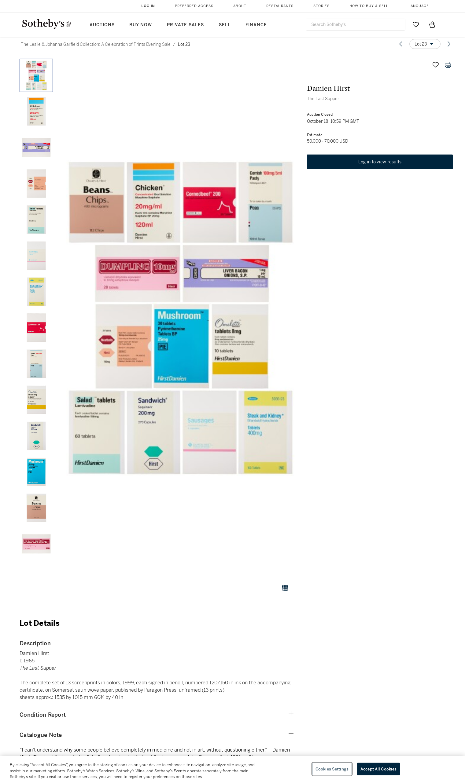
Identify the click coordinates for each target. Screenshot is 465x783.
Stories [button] (321, 6)
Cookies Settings (332, 768)
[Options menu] (425, 44)
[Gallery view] (285, 588)
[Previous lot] (401, 44)
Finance (256, 24)
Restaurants (279, 6)
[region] (232, 769)
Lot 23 (184, 44)
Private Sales (185, 24)
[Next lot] (449, 44)
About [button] (239, 6)
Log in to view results (380, 162)
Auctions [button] (102, 24)
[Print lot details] (448, 65)
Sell (225, 24)
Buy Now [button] (140, 24)
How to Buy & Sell (368, 6)
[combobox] (355, 25)
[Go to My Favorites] (416, 24)
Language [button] (418, 6)
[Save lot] (436, 65)
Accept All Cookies (378, 768)
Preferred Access (194, 6)
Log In (148, 6)
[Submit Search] (398, 24)
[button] (180, 318)
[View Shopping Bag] (432, 24)
